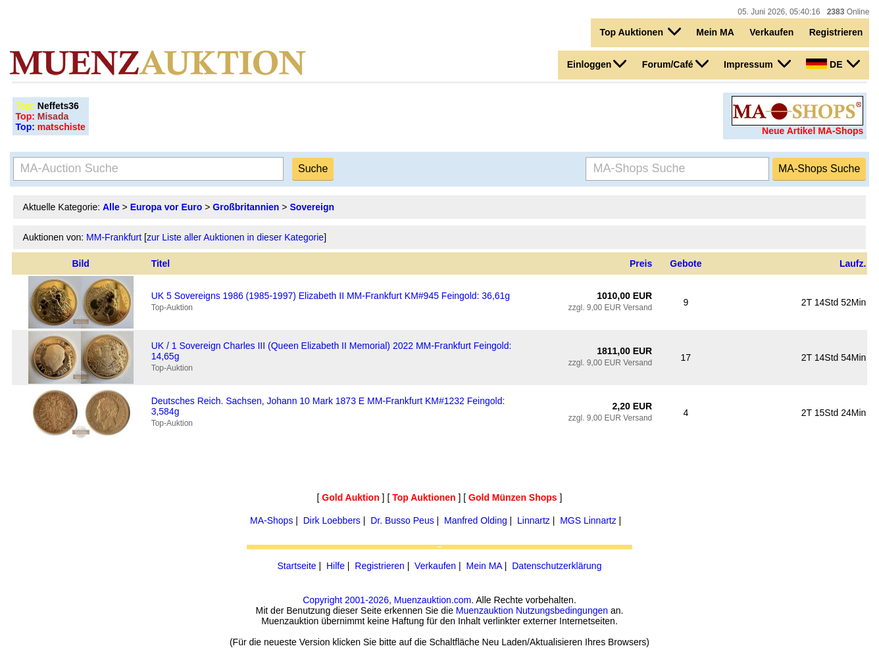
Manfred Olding (475, 520)
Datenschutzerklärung (556, 566)
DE (833, 63)
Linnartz (533, 520)
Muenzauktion (484, 610)
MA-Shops (271, 520)
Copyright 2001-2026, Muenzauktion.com (387, 600)
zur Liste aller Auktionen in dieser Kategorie (235, 237)
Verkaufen (771, 32)
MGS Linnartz (588, 520)
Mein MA (715, 32)
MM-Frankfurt (113, 237)
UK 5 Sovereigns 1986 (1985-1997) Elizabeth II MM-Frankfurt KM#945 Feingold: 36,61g (331, 295)
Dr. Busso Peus (402, 520)
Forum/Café (675, 63)
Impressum (757, 63)
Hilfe (335, 566)
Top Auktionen (640, 31)
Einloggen (597, 63)
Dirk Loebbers (332, 520)
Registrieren (836, 32)
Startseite (297, 566)
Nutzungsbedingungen (562, 610)
